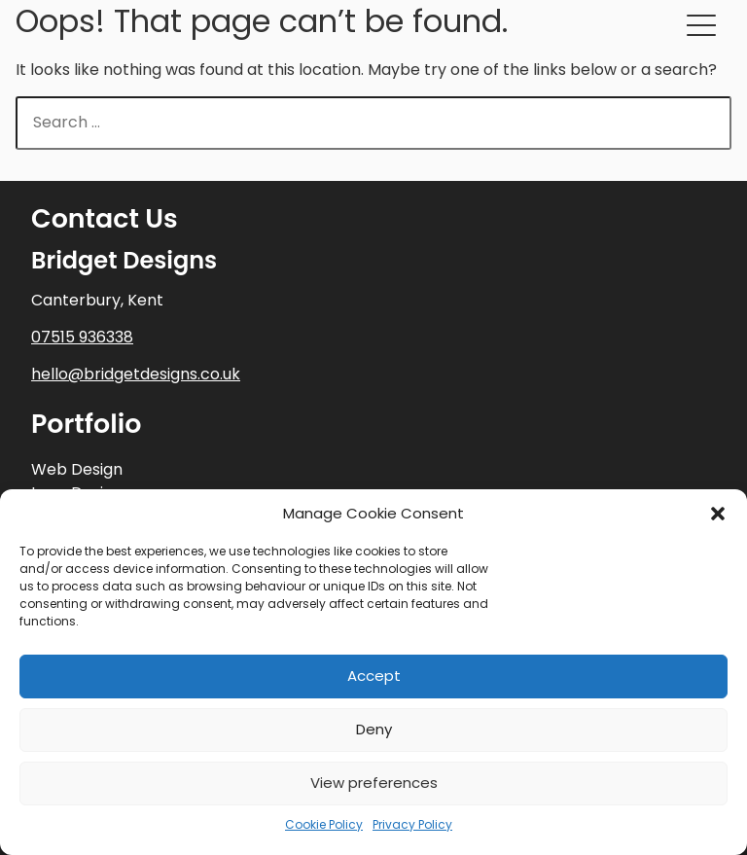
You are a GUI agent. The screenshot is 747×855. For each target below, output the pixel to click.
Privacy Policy (412, 824)
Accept (374, 675)
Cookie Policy (324, 824)
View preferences (374, 782)
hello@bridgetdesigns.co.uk (135, 374)
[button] (718, 513)
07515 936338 (82, 337)
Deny (374, 729)
